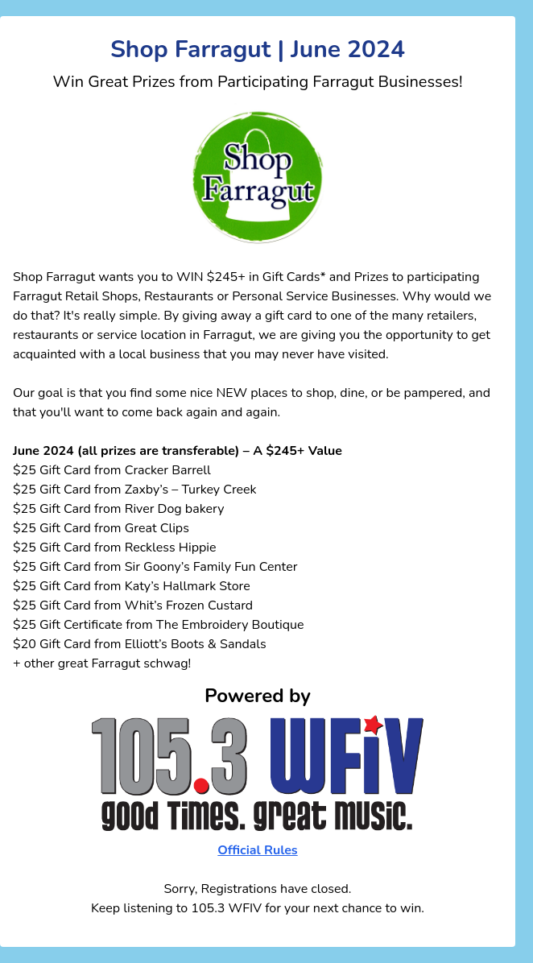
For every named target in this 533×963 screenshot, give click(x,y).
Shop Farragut (54, 277)
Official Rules (257, 850)
